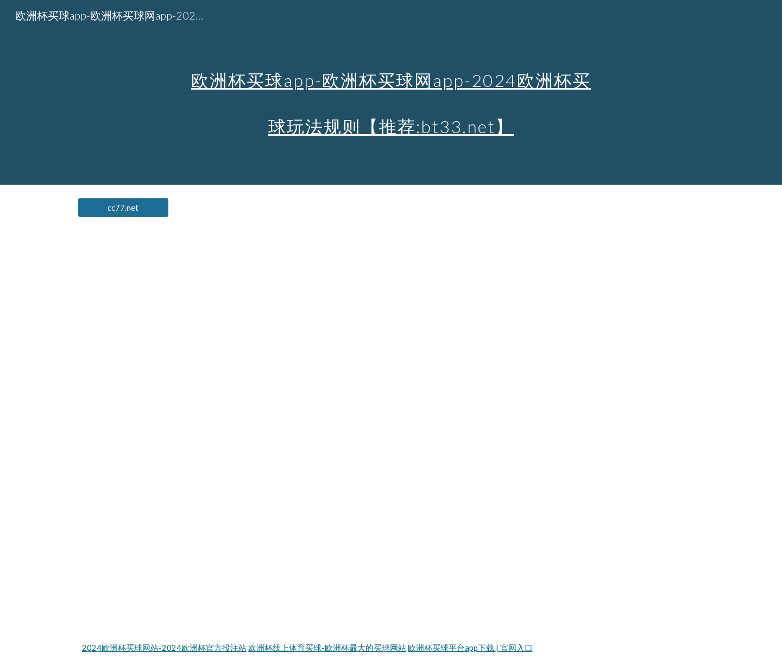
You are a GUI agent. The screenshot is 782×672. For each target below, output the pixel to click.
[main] (391, 92)
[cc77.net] (123, 207)
